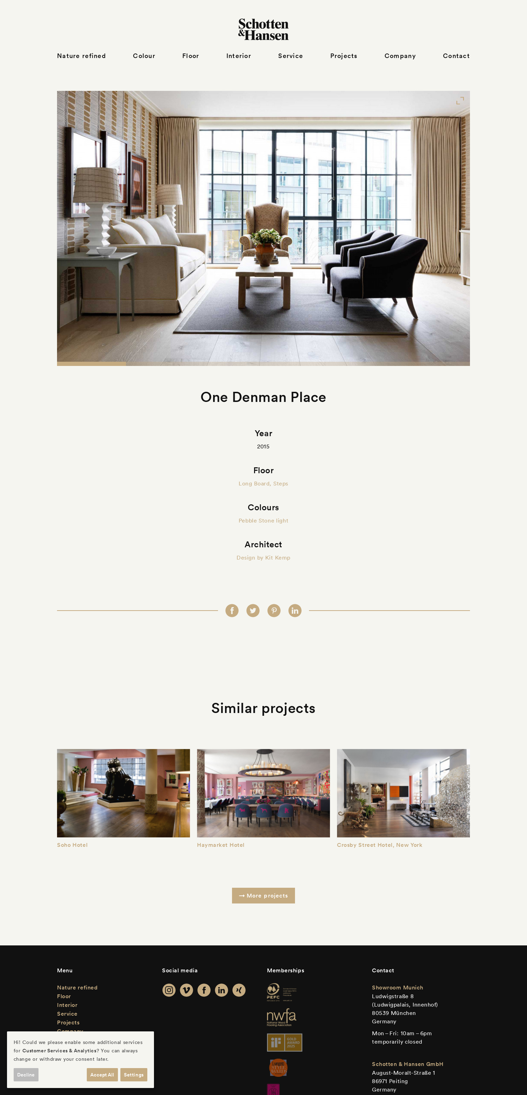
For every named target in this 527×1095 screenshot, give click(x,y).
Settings (133, 1074)
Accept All (102, 1074)
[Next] (449, 228)
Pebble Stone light (263, 520)
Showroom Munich (397, 987)
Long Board (254, 483)
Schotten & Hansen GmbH (408, 1064)
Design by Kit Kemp (263, 557)
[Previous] (78, 228)
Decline (26, 1074)
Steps (280, 483)
